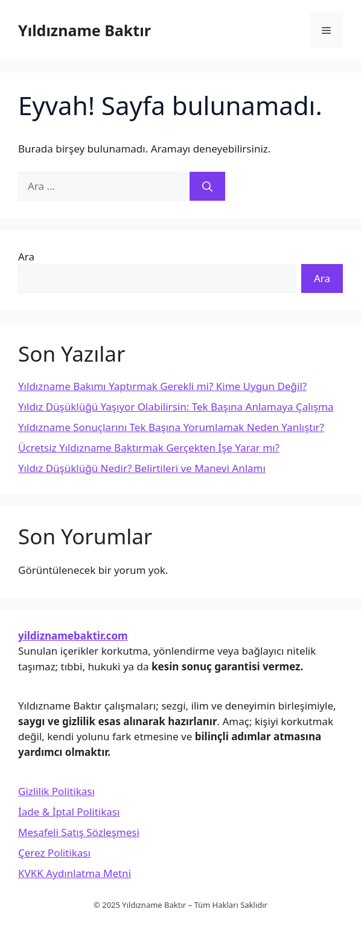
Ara (26, 256)
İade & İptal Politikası (69, 812)
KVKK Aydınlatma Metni (74, 873)
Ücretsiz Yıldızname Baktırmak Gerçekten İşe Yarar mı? (149, 448)
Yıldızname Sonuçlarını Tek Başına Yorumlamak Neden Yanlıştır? (171, 427)
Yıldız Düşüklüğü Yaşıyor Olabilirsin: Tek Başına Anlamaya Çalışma (176, 407)
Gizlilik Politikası (56, 791)
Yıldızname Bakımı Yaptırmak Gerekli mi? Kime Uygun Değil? (162, 386)
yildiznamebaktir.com (73, 636)
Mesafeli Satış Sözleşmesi (78, 832)
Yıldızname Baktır (84, 30)
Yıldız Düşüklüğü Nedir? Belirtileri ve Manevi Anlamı (142, 468)
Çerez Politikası (54, 853)
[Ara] (207, 186)
